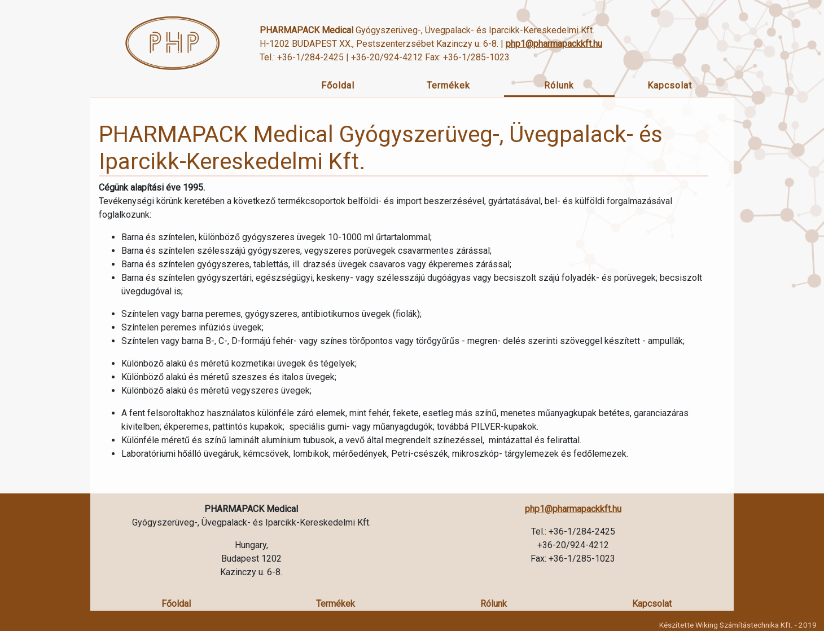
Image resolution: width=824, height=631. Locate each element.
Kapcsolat (669, 85)
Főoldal (337, 85)
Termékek (448, 85)
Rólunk (559, 85)
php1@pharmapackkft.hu (554, 43)
